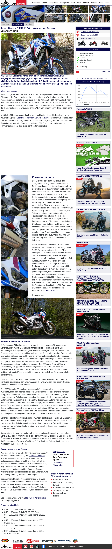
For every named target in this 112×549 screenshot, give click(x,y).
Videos (44, 3)
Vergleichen (53, 3)
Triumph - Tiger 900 (88, 38)
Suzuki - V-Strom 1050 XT (90, 32)
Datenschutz (82, 546)
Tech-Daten (6, 24)
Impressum (71, 546)
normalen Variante (37, 456)
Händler (94, 3)
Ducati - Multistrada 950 (89, 35)
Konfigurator (64, 3)
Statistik (86, 3)
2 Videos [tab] (29, 24)
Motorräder (36, 3)
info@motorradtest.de (55, 546)
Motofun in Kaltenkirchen (35, 498)
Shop (101, 3)
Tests (73, 3)
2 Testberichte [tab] (18, 24)
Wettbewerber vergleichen (93, 28)
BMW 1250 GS (52, 290)
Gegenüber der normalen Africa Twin (32, 118)
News (79, 3)
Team (107, 3)
